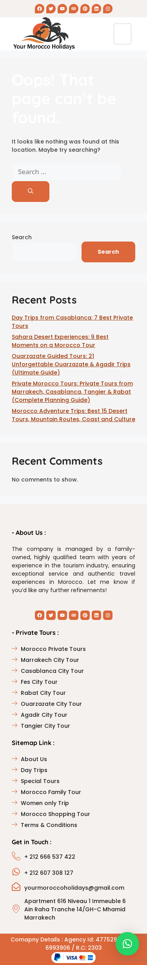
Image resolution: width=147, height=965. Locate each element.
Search (22, 237)
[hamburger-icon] (122, 34)
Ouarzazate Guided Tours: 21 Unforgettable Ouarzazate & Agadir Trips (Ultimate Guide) (71, 364)
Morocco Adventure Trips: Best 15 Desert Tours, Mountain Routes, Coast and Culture (73, 415)
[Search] (30, 191)
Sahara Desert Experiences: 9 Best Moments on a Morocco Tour (60, 341)
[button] (127, 944)
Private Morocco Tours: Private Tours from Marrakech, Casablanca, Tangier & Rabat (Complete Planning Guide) (72, 392)
